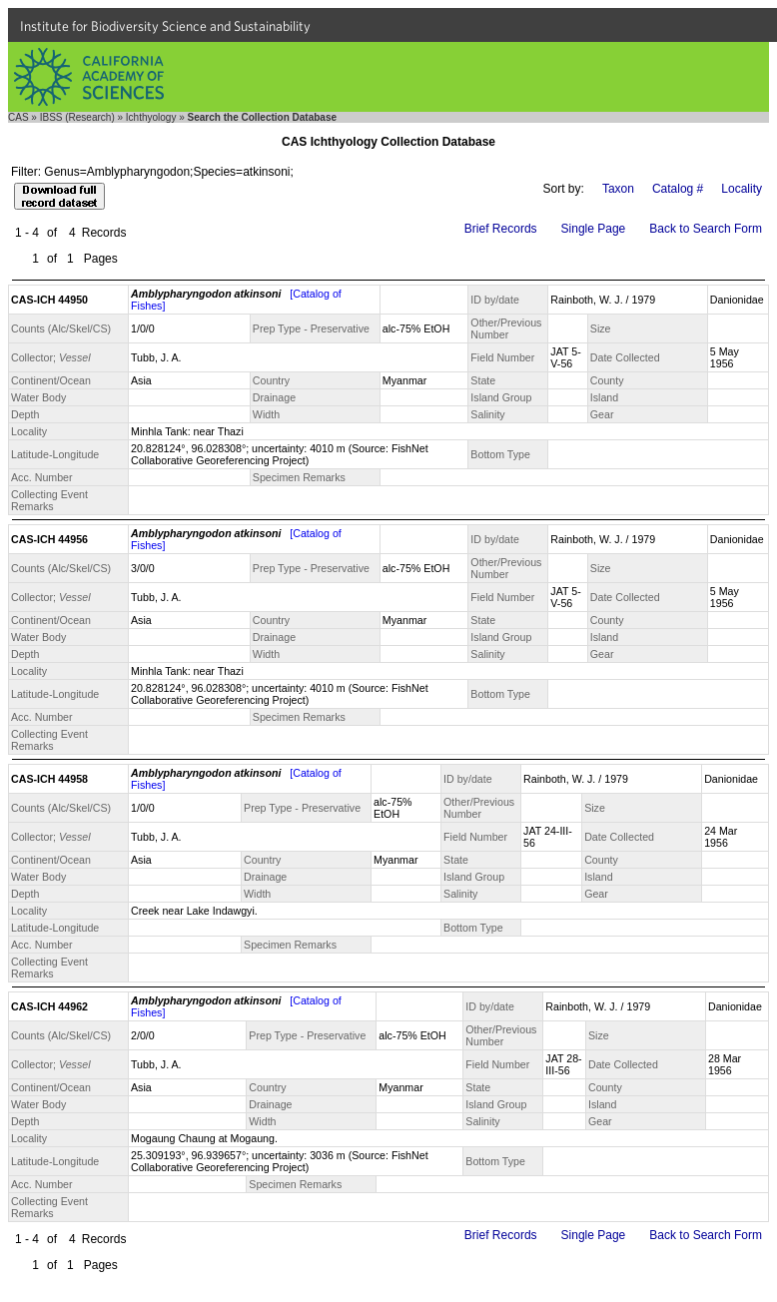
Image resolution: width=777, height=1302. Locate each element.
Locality (741, 189)
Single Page (593, 229)
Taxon (618, 189)
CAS (18, 117)
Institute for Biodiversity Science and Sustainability (165, 26)
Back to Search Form (705, 229)
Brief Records (500, 229)
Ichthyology (151, 117)
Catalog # (677, 189)
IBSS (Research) (77, 117)
